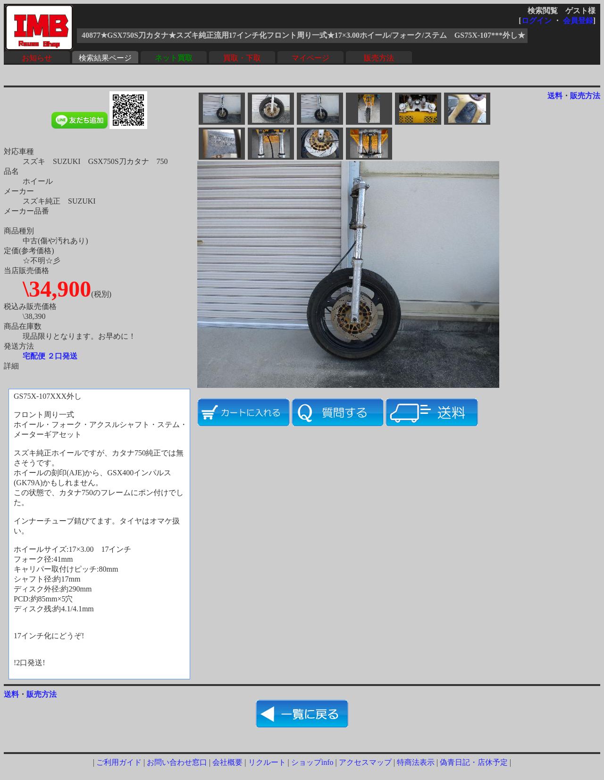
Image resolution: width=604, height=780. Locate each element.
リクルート (267, 762)
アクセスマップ (365, 762)
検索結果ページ (105, 58)
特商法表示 (416, 762)
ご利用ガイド (119, 762)
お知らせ (37, 58)
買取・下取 (242, 58)
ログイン (536, 21)
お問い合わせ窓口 (177, 762)
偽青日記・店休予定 (474, 762)
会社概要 (227, 762)
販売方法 (379, 58)
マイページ (310, 58)
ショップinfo (312, 762)
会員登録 (578, 21)
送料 (554, 96)
